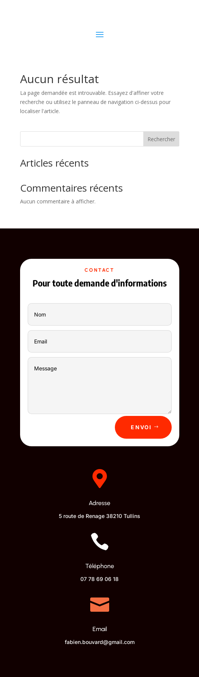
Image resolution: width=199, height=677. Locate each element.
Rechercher (161, 139)
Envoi (141, 427)
